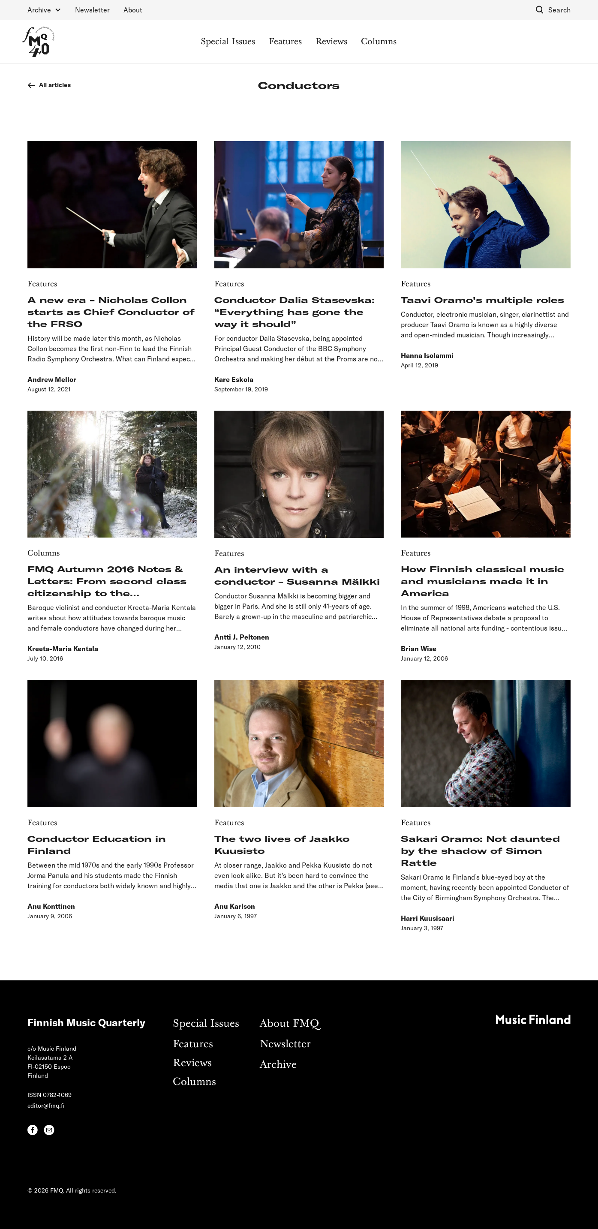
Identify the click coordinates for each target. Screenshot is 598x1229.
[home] (38, 42)
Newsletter (92, 10)
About (132, 10)
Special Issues (228, 42)
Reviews (331, 42)
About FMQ (289, 1024)
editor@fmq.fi (46, 1105)
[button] (44, 10)
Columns (379, 42)
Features (285, 42)
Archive (278, 1065)
